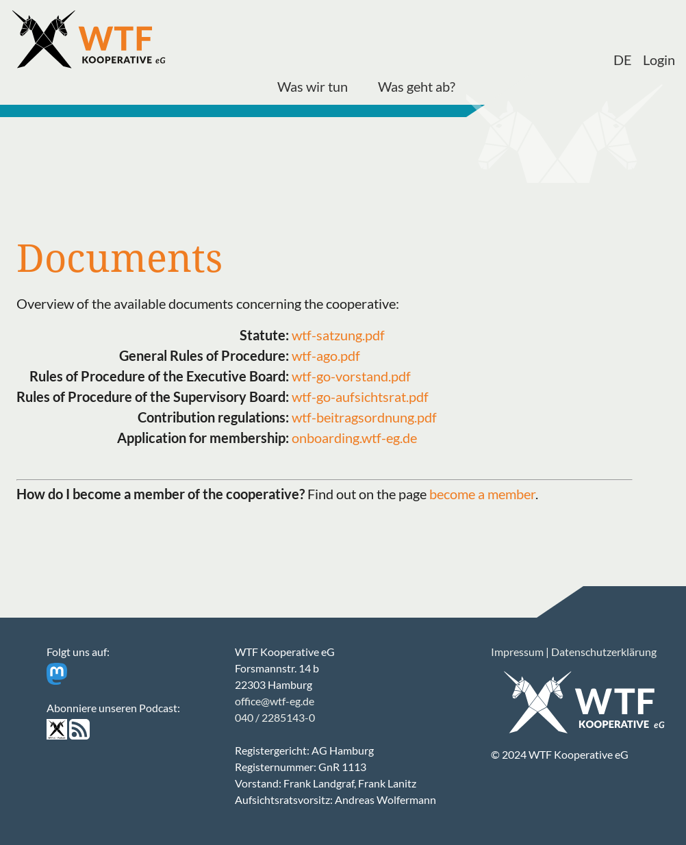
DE (622, 59)
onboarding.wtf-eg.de (354, 437)
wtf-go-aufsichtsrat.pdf (360, 396)
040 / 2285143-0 (275, 717)
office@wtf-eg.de (274, 700)
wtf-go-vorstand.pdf (351, 376)
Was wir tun (312, 86)
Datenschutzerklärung (604, 651)
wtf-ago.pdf (326, 355)
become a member (482, 493)
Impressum (517, 651)
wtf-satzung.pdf (338, 335)
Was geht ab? (416, 86)
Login (659, 59)
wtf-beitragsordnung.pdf (364, 417)
